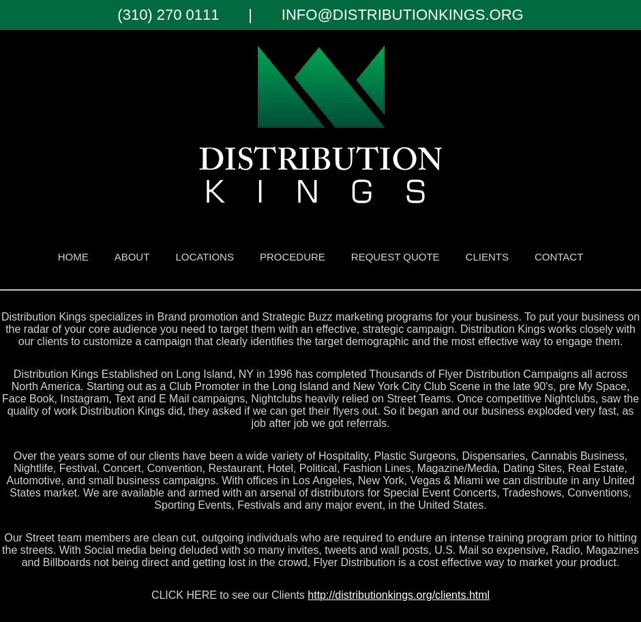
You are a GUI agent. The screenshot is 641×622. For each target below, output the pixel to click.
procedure (292, 257)
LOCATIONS (204, 257)
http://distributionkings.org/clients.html (399, 595)
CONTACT (559, 257)
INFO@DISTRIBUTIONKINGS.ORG (403, 14)
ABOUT (132, 257)
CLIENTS (487, 257)
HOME (73, 257)
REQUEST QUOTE (395, 257)
